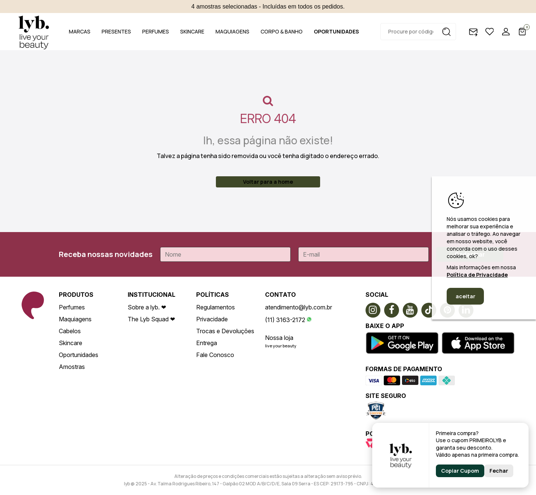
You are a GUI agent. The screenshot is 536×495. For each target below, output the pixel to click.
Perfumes (72, 307)
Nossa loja (279, 337)
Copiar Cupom (460, 470)
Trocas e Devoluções (225, 331)
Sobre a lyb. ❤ (147, 307)
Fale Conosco (215, 355)
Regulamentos (215, 307)
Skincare (70, 343)
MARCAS (79, 31)
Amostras (72, 366)
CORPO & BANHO (282, 31)
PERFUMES (155, 31)
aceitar (465, 296)
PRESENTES (116, 31)
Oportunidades (78, 355)
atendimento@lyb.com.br (298, 307)
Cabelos (70, 331)
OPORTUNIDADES (336, 31)
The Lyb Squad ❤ (151, 319)
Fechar (498, 470)
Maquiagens (75, 319)
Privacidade (212, 319)
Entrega (206, 343)
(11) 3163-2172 (285, 320)
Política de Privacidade (477, 274)
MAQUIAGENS (232, 31)
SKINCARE (192, 31)
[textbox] (418, 31)
